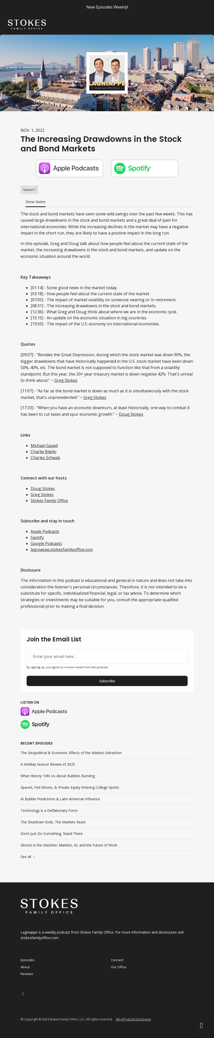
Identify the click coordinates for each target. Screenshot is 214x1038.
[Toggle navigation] (203, 24)
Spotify (37, 537)
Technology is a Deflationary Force (49, 810)
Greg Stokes (66, 380)
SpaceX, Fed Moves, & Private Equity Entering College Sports (70, 787)
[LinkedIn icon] (23, 993)
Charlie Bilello (43, 451)
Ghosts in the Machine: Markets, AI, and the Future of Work (69, 845)
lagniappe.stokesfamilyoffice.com (62, 549)
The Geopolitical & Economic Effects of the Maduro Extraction (71, 752)
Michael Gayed (44, 445)
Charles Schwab (45, 457)
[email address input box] (107, 656)
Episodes (28, 960)
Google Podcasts (46, 543)
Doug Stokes (131, 414)
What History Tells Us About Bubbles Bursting (58, 775)
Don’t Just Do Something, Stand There (52, 833)
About (25, 967)
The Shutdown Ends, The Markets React (53, 822)
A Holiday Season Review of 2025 (48, 764)
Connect (117, 960)
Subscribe (107, 681)
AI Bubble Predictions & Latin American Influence (60, 799)
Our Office (118, 967)
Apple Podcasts (45, 531)
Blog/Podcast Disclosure (133, 1019)
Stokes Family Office (49, 500)
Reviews (27, 973)
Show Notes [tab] (36, 201)
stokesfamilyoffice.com (39, 937)
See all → (28, 856)
